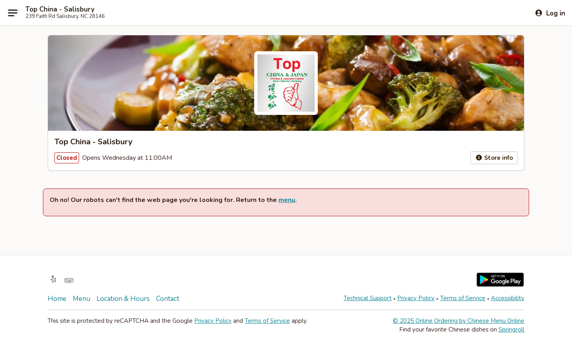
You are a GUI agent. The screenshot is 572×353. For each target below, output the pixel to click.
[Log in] (550, 13)
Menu (81, 298)
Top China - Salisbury (60, 10)
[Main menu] (12, 12)
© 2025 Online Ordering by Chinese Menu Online (458, 321)
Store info (494, 158)
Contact (167, 298)
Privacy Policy (416, 298)
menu (286, 200)
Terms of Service (462, 298)
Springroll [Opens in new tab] (511, 330)
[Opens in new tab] (53, 279)
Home (57, 298)
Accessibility (507, 298)
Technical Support (368, 298)
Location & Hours (123, 298)
